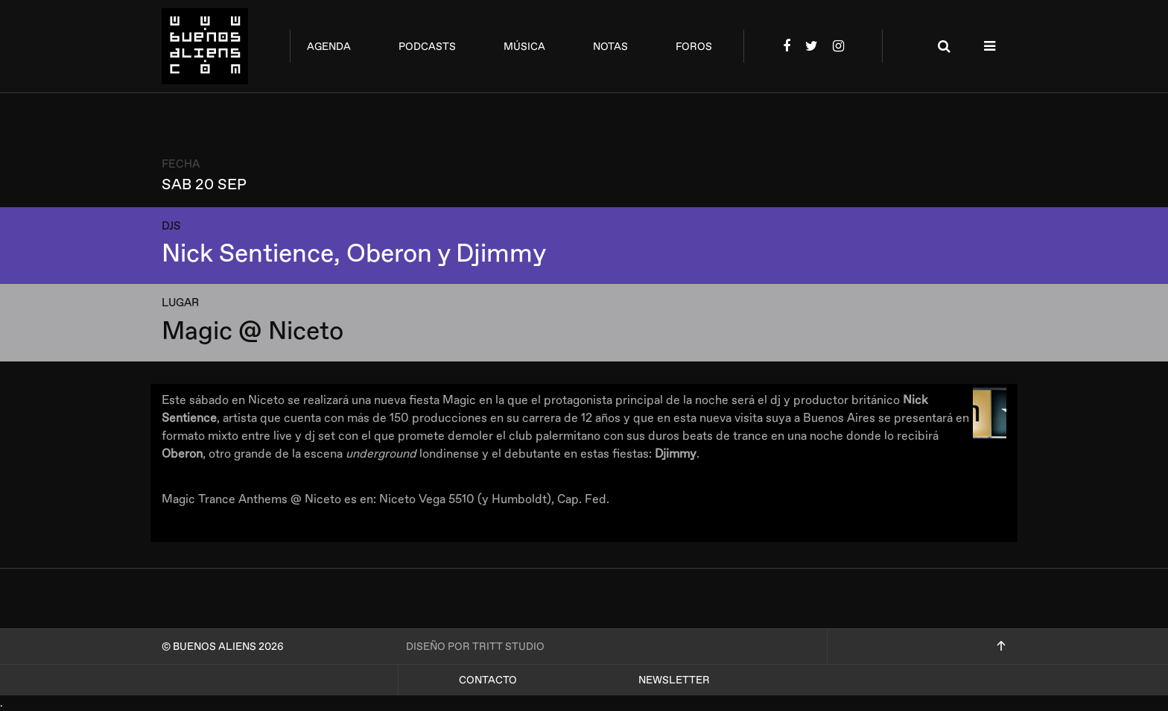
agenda (329, 46)
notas (610, 46)
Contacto (488, 680)
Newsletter (674, 680)
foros (694, 46)
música (524, 46)
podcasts (427, 46)
